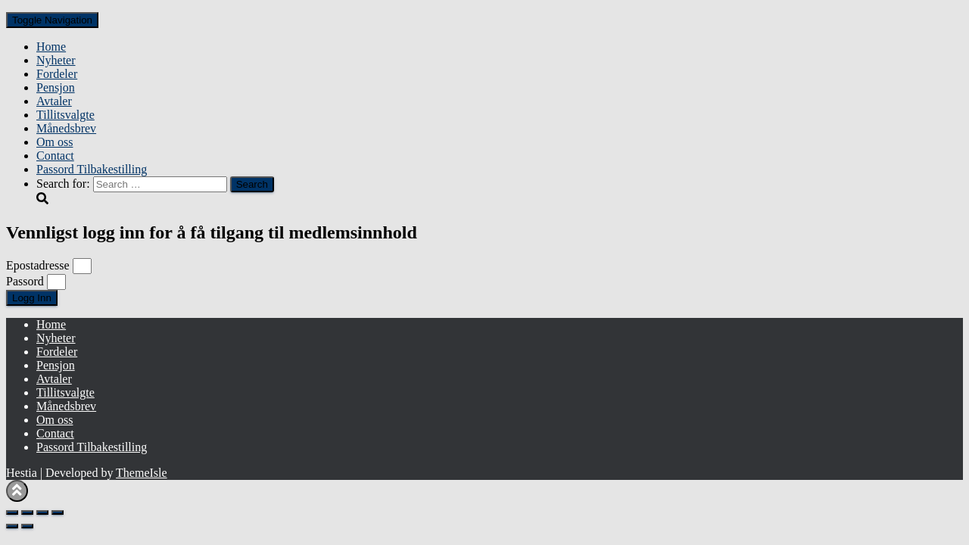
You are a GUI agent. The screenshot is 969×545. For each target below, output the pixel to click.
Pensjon (55, 87)
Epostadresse (38, 265)
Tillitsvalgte (65, 114)
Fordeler (56, 73)
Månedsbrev (66, 128)
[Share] (42, 512)
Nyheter (56, 60)
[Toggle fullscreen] (27, 512)
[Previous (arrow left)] (12, 526)
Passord (25, 281)
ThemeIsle (141, 472)
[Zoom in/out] (12, 512)
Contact (55, 155)
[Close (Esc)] (57, 512)
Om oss (54, 141)
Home (51, 46)
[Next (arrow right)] (27, 526)
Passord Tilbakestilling (91, 169)
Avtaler (54, 101)
